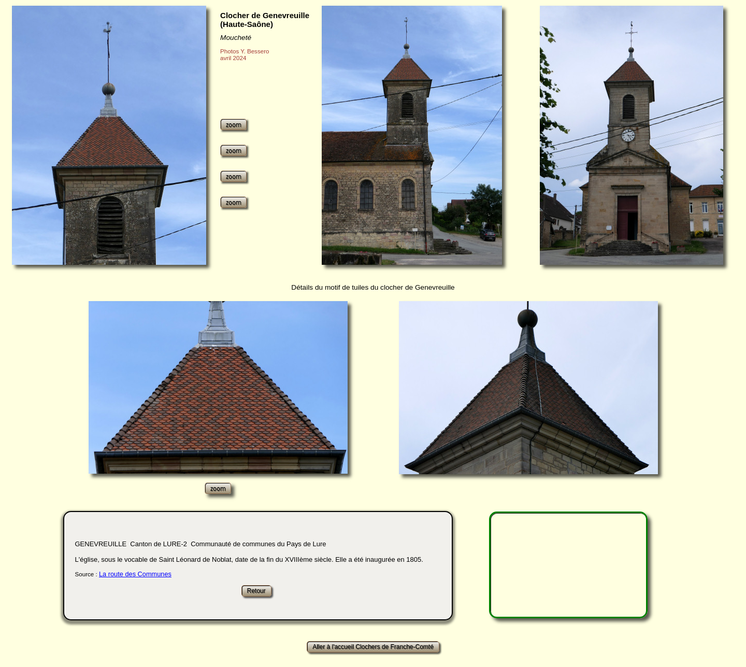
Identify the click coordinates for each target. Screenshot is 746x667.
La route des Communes (135, 574)
